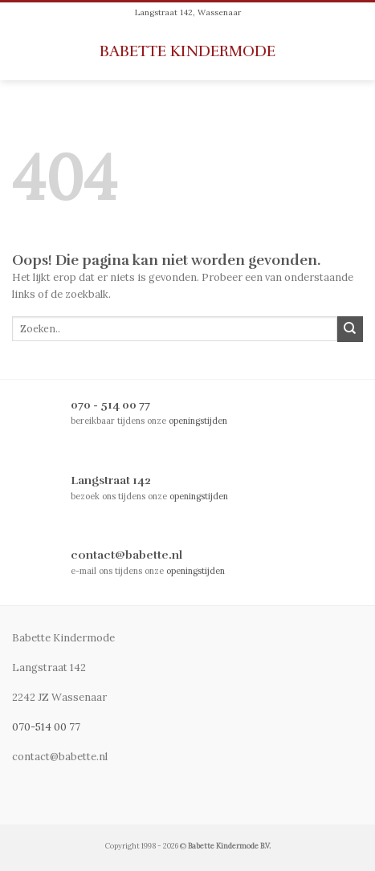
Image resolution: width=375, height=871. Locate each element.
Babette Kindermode (187, 51)
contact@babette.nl (126, 554)
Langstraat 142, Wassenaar (188, 12)
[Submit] (350, 329)
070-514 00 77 (46, 727)
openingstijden (198, 420)
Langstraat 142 (111, 480)
